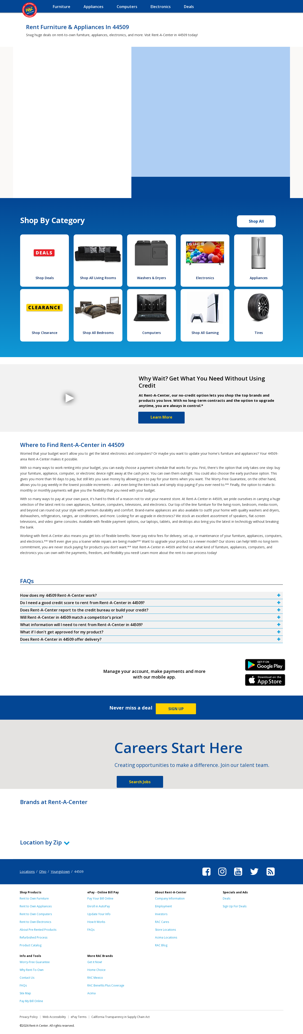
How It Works (96, 922)
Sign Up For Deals (234, 906)
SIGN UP (176, 708)
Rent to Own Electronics (35, 922)
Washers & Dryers (151, 278)
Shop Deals (45, 278)
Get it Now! (94, 962)
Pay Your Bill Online (100, 898)
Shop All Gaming (205, 332)
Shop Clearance (44, 332)
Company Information (170, 898)
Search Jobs (140, 781)
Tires (258, 332)
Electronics (205, 278)
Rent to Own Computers (36, 914)
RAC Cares (162, 922)
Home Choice (96, 970)
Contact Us (27, 978)
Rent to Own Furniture (34, 898)
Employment (163, 906)
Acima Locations (166, 937)
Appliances (258, 278)
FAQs (90, 930)
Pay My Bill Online (31, 1001)
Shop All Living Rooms (98, 278)
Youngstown (60, 871)
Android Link (265, 666)
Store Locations (165, 930)
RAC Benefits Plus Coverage (105, 985)
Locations (27, 871)
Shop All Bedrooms (98, 332)
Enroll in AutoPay (98, 906)
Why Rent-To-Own (32, 970)
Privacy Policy (29, 1017)
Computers (151, 332)
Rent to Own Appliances (36, 906)
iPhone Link (265, 681)
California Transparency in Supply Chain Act (120, 1017)
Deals (226, 898)
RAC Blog (161, 945)
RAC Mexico (95, 978)
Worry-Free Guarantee (35, 962)
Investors (161, 914)
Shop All (256, 221)
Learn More (161, 417)
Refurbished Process (33, 937)
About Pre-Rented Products (38, 930)
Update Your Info (99, 914)
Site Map (25, 993)
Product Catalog (30, 945)
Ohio (42, 871)
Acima (91, 993)
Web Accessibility (54, 1017)
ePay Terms (78, 1017)
